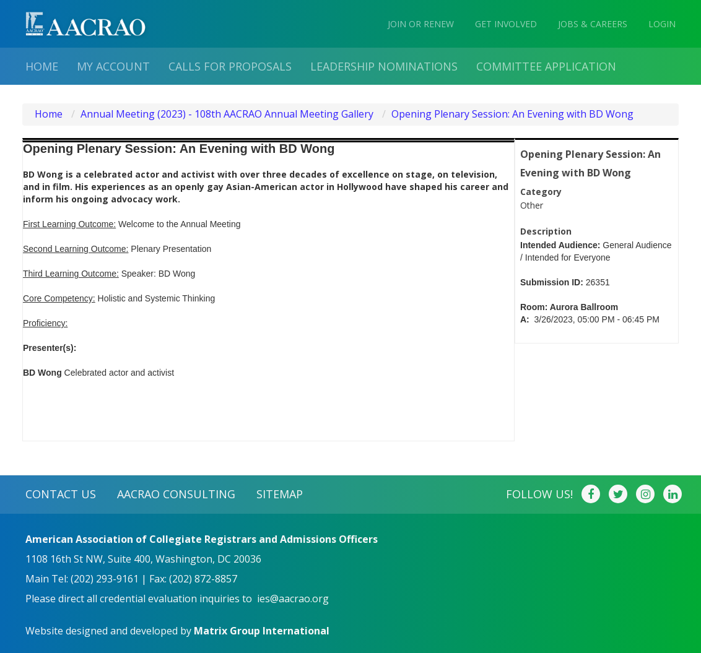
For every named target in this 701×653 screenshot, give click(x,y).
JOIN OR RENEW (421, 24)
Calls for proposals (230, 66)
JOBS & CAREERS (592, 24)
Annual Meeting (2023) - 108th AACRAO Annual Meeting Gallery (227, 114)
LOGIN (662, 24)
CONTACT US (60, 494)
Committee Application (546, 66)
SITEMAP (279, 494)
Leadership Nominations (384, 66)
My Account (113, 66)
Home (41, 66)
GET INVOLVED (506, 24)
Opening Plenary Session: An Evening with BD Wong (512, 114)
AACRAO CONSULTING (176, 494)
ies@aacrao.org (293, 598)
